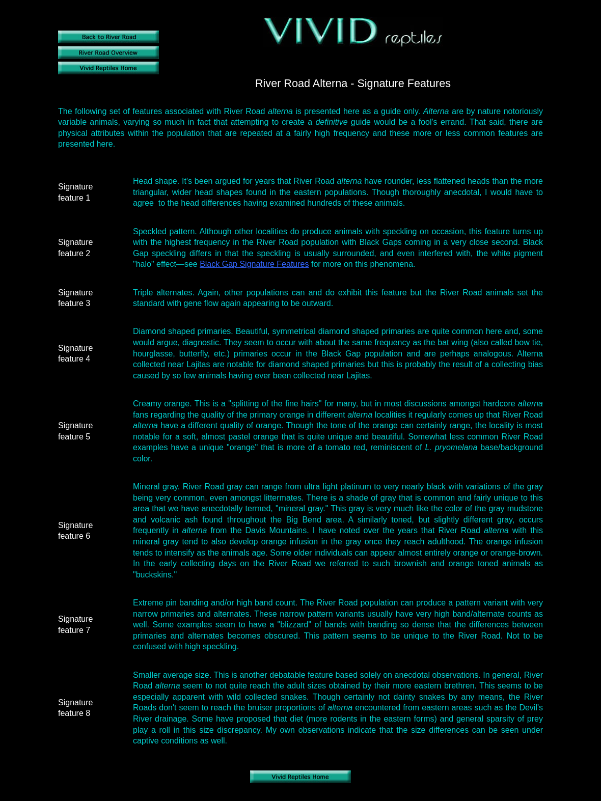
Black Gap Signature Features (254, 264)
